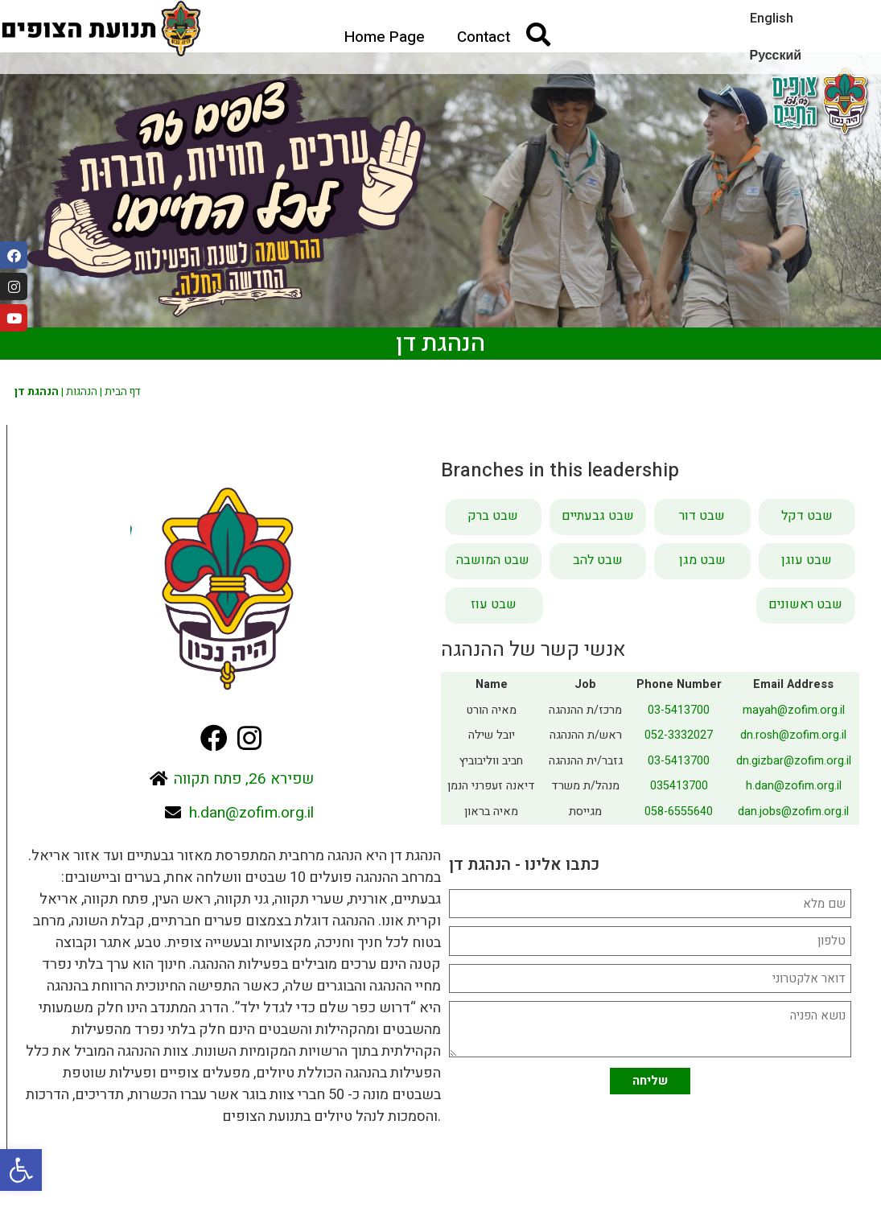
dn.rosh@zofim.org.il (793, 735)
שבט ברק (492, 515)
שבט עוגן (806, 560)
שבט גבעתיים (598, 515)
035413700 (679, 785)
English (771, 18)
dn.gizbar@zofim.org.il (793, 760)
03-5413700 (679, 710)
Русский (776, 55)
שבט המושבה (492, 560)
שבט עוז (494, 604)
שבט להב (598, 560)
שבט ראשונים (805, 604)
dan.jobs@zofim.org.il (793, 811)
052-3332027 (678, 735)
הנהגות (81, 392)
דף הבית (123, 392)
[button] (21, 1170)
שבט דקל (807, 515)
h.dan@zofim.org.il (794, 785)
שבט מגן (702, 560)
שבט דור (702, 515)
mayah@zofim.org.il (794, 710)
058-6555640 (678, 811)
